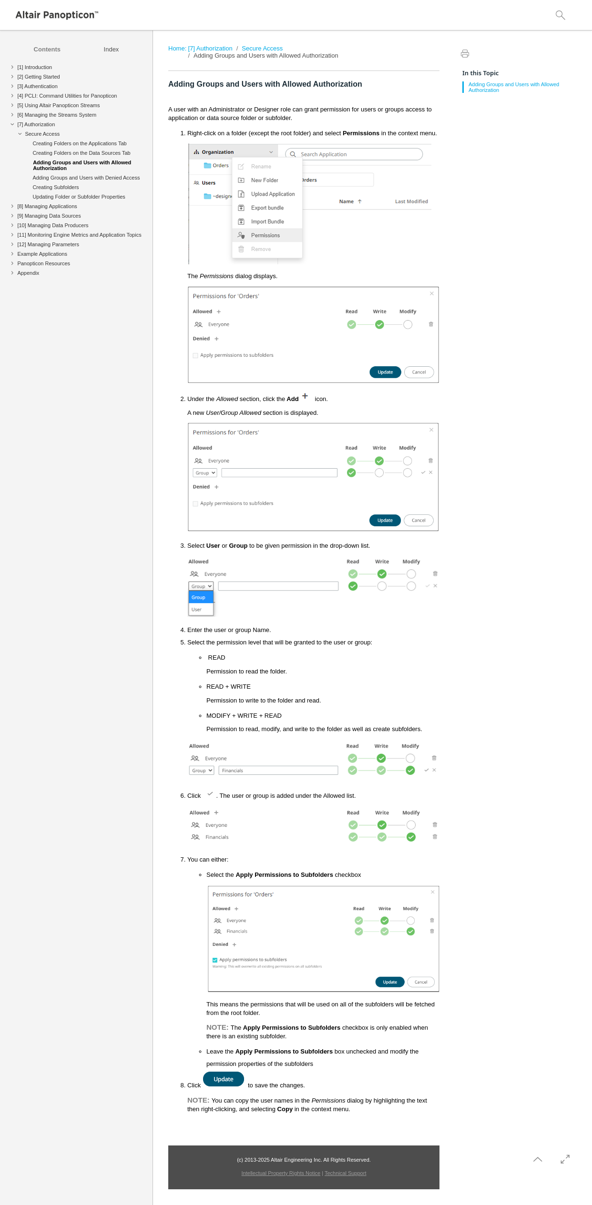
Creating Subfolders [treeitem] (55, 187)
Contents (47, 49)
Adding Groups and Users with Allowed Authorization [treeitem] (82, 165)
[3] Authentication (37, 86)
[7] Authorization (36, 124)
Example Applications (42, 254)
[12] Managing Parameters (48, 244)
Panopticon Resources (43, 263)
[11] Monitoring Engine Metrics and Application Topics (79, 235)
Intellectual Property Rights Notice (281, 1173)
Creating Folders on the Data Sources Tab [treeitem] (81, 153)
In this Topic (480, 73)
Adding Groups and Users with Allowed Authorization (266, 55)
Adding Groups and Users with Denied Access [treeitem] (86, 178)
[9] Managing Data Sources (49, 216)
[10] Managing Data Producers (52, 225)
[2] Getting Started (38, 77)
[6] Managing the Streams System (56, 115)
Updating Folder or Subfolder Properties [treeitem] (78, 197)
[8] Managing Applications (47, 206)
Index (111, 49)
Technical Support (345, 1173)
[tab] (47, 49)
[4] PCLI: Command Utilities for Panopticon (67, 96)
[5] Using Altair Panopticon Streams (58, 105)
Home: (177, 48)
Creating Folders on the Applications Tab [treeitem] (79, 143)
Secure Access (42, 134)
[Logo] (57, 15)
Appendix (28, 273)
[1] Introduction (34, 67)
